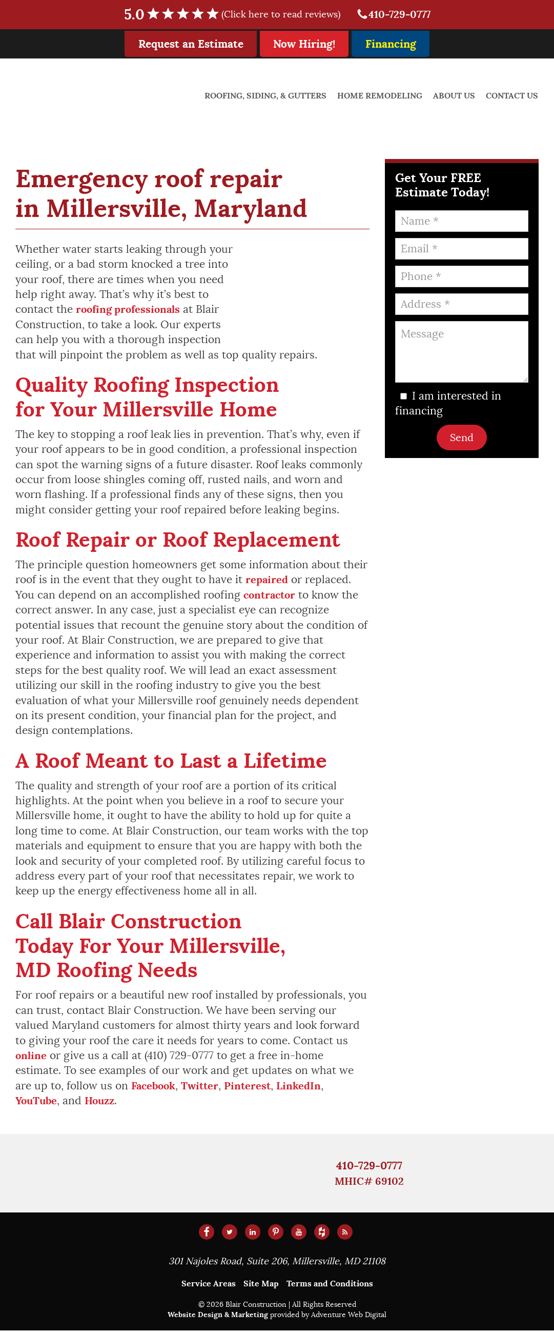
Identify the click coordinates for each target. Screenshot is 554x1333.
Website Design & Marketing (218, 1317)
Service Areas (208, 1286)
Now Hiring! (304, 44)
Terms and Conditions (329, 1286)
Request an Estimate (190, 44)
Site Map (261, 1286)
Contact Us (512, 95)
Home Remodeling (381, 95)
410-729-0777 (393, 15)
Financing (390, 44)
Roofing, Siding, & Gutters (268, 95)
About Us (455, 95)
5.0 (237, 14)
